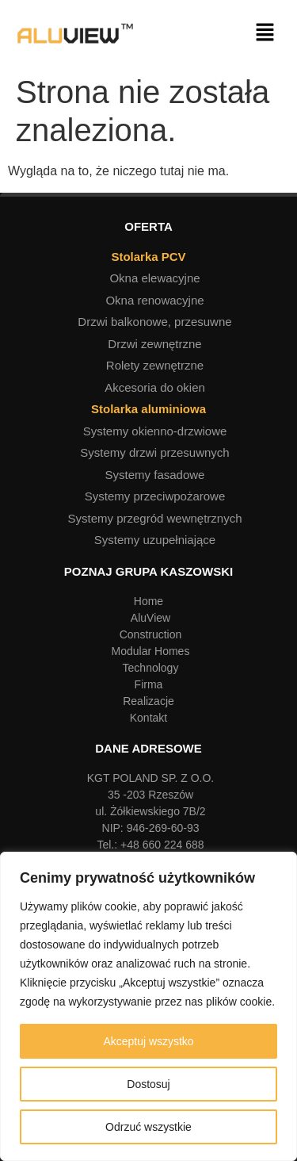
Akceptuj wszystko (148, 1041)
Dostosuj (148, 1084)
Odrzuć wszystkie (148, 1127)
